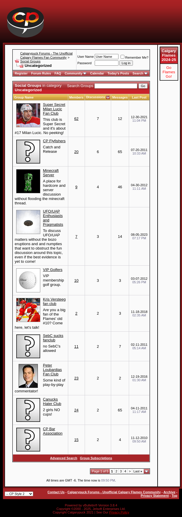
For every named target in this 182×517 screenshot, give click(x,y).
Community (76, 73)
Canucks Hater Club (52, 401)
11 (76, 346)
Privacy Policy (119, 512)
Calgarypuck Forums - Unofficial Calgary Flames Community (114, 492)
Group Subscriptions (96, 458)
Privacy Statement (154, 495)
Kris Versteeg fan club (54, 301)
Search (140, 73)
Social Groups (30, 61)
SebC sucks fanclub (53, 337)
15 (76, 440)
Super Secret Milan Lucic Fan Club (54, 109)
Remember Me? (134, 57)
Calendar (97, 73)
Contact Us (55, 492)
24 (76, 410)
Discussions (95, 97)
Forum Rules (41, 73)
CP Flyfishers (54, 141)
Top (174, 495)
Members (76, 97)
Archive (169, 492)
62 (76, 118)
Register (21, 73)
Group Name (24, 97)
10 (76, 280)
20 (76, 152)
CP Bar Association (52, 431)
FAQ (57, 73)
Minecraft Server (51, 172)
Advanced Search (63, 458)
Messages (120, 97)
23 (76, 378)
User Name (85, 56)
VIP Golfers (52, 269)
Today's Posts (118, 73)
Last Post (139, 97)
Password (84, 63)
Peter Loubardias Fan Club (52, 369)
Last (137, 471)
